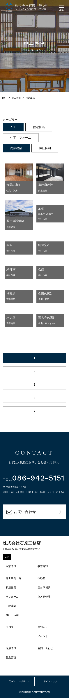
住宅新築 (39, 127)
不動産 (41, 578)
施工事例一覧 (13, 578)
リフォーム (12, 596)
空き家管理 (44, 596)
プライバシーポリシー (19, 681)
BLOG (9, 627)
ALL (13, 127)
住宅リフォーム (20, 137)
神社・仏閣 (12, 615)
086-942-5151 (34, 478)
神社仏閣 (45, 148)
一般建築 (11, 605)
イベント (43, 636)
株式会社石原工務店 (22, 543)
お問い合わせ (21, 512)
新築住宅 (11, 587)
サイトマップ (50, 681)
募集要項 (11, 657)
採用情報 (11, 648)
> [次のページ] (34, 411)
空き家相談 (44, 587)
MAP (7, 557)
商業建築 (16, 148)
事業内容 (43, 566)
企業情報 (11, 566)
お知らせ (43, 627)
